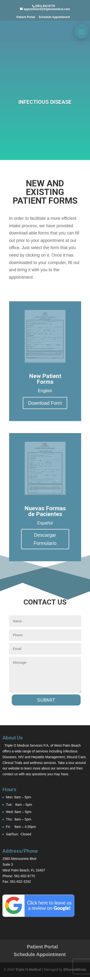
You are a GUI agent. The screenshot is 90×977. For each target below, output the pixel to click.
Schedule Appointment (54, 17)
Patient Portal (26, 17)
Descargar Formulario (45, 539)
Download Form (45, 403)
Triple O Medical (28, 969)
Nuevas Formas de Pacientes (45, 511)
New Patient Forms (45, 379)
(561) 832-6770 (45, 6)
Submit (46, 700)
